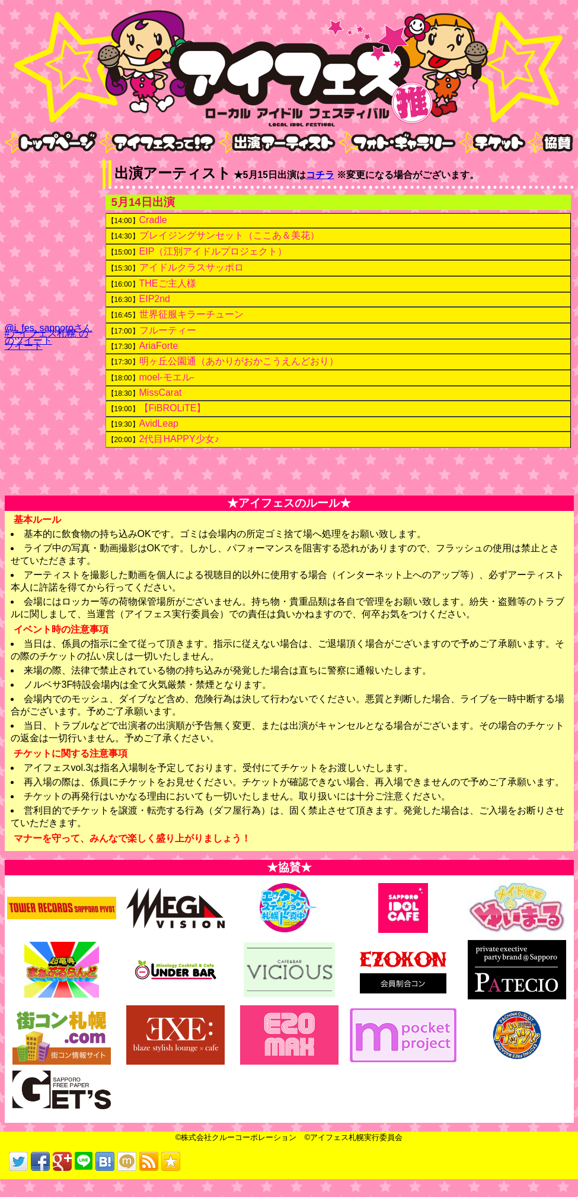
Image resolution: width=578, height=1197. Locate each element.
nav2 (109, 162)
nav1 (15, 162)
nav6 (538, 162)
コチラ (320, 175)
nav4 (349, 162)
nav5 (469, 162)
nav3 (229, 162)
